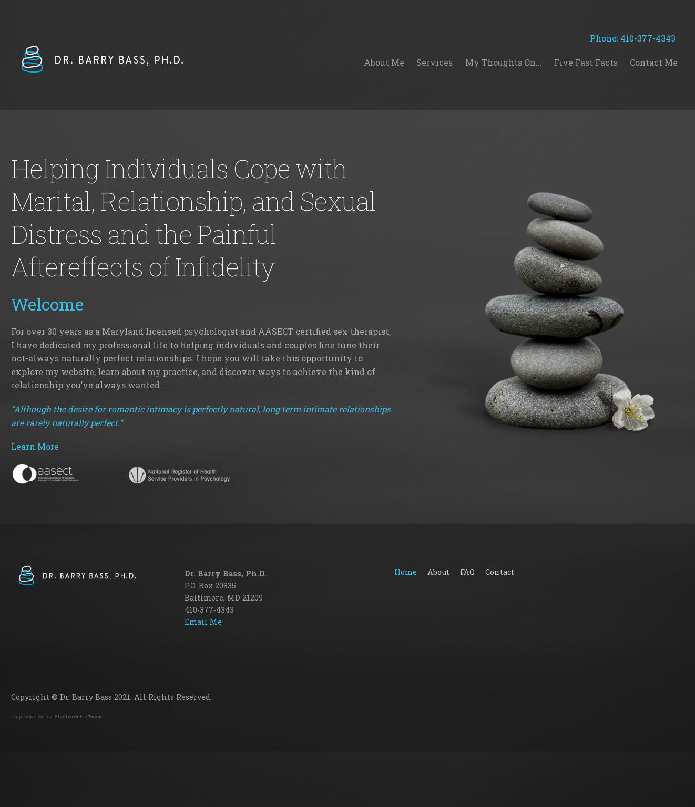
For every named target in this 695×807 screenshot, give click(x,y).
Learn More (35, 446)
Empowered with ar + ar (56, 716)
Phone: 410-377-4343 (637, 38)
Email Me (203, 622)
